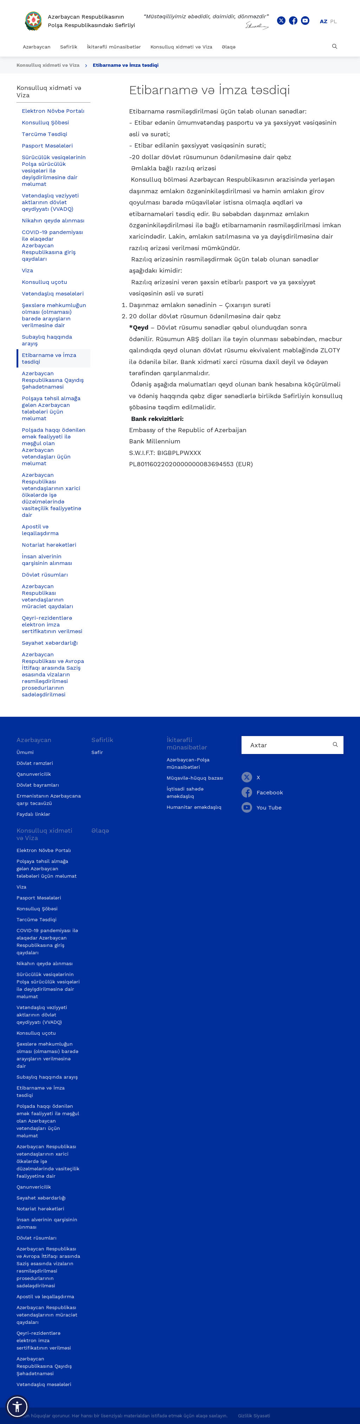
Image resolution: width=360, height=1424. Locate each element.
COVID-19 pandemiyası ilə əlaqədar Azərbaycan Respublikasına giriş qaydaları (52, 245)
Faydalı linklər (33, 814)
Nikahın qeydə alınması (53, 220)
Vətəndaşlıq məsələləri (53, 293)
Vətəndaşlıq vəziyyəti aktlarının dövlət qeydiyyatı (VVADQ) (50, 202)
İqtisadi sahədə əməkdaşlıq (185, 792)
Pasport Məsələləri (47, 145)
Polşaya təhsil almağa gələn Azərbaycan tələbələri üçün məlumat (51, 408)
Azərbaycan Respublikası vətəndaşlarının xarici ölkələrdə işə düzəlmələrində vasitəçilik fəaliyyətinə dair (51, 495)
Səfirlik (68, 47)
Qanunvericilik (34, 774)
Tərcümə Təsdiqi (44, 134)
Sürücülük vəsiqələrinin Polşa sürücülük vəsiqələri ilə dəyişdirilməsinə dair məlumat (54, 170)
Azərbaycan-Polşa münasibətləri (188, 763)
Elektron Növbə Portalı (53, 111)
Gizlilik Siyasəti (254, 1415)
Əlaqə (229, 47)
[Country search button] (336, 745)
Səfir (97, 752)
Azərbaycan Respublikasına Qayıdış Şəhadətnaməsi (53, 380)
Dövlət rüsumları (45, 574)
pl (333, 21)
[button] (17, 1407)
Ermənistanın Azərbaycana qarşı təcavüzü (49, 799)
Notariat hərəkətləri (49, 544)
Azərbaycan (37, 47)
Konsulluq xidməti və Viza (181, 47)
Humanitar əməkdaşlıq (194, 807)
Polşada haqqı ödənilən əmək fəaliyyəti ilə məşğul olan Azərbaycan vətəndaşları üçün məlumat (53, 447)
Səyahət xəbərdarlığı (50, 642)
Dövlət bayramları (38, 785)
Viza (27, 270)
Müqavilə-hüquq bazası (195, 778)
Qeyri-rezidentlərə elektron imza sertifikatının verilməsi (52, 625)
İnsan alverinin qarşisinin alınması (47, 559)
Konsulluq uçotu (44, 282)
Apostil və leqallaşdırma (40, 530)
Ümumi (25, 752)
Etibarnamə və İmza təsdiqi (126, 65)
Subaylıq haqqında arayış (47, 340)
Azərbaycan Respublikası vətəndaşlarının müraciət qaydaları (47, 596)
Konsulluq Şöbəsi (45, 122)
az (323, 21)
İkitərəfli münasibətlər (114, 47)
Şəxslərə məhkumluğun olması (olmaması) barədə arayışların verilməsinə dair (54, 315)
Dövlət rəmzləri (35, 763)
